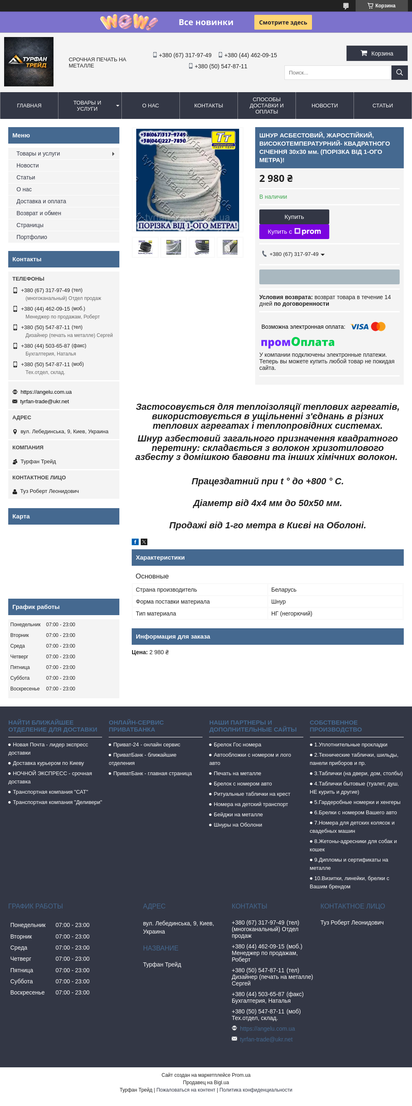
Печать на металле (237, 773)
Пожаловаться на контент (185, 1090)
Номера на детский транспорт (251, 804)
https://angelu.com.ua (46, 392)
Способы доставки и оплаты (267, 105)
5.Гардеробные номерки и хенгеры (357, 802)
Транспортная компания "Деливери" (57, 802)
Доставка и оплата (41, 201)
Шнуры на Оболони (238, 825)
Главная (29, 105)
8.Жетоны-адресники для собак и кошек (353, 845)
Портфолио (31, 237)
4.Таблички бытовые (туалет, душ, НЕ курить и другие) (354, 788)
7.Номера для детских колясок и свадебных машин (352, 827)
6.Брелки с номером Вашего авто (355, 812)
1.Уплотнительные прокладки (351, 744)
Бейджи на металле (238, 814)
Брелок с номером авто (243, 784)
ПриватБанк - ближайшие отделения (143, 759)
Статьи (382, 105)
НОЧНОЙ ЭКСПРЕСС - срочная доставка (50, 777)
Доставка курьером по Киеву (48, 763)
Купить (294, 216)
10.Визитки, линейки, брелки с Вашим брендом (349, 882)
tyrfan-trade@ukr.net (44, 401)
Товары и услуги (87, 106)
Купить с (294, 231)
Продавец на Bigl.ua (206, 1082)
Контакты (208, 105)
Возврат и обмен (38, 213)
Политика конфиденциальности (255, 1090)
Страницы (30, 225)
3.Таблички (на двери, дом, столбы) (358, 773)
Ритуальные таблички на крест (252, 794)
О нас (150, 105)
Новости (325, 105)
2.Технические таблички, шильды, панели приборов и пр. (354, 759)
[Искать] (399, 72)
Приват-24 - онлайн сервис (146, 744)
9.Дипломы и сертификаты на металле (349, 864)
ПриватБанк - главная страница (152, 773)
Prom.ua (241, 1075)
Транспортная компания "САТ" (50, 792)
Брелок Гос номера (237, 744)
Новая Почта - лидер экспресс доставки (48, 748)
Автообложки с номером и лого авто (250, 759)
